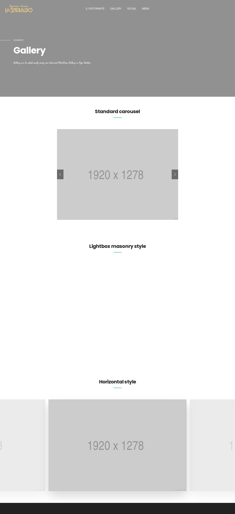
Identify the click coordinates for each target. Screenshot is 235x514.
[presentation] (60, 174)
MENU (145, 8)
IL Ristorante (95, 8)
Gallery (115, 8)
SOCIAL (131, 8)
